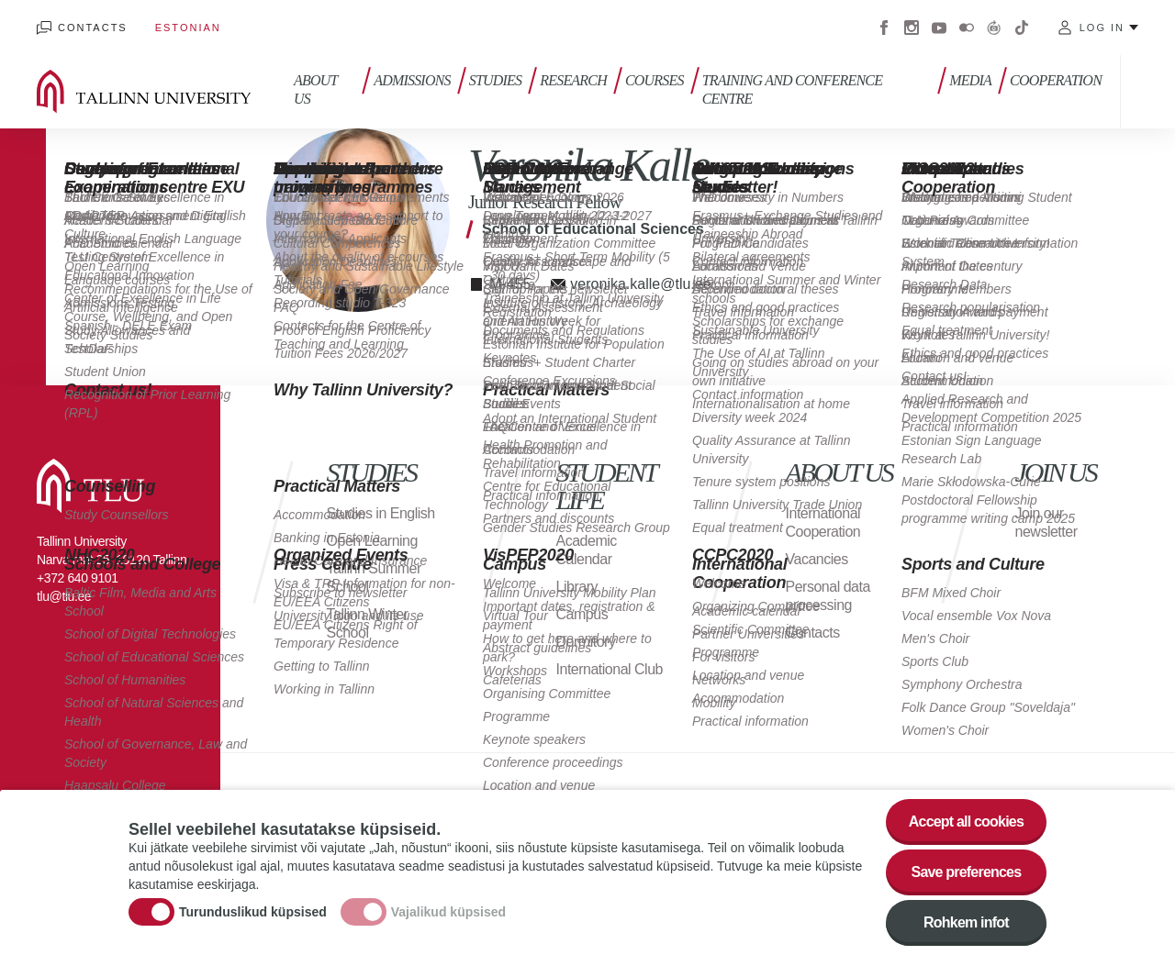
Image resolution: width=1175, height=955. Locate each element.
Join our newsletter (1046, 522)
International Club (609, 669)
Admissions (412, 80)
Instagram (911, 27)
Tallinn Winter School (367, 623)
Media (970, 80)
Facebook (884, 27)
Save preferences (967, 876)
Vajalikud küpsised (448, 915)
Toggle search (1148, 91)
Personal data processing (828, 596)
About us (315, 89)
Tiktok (1022, 27)
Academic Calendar (586, 550)
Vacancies (817, 559)
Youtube (939, 27)
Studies (495, 80)
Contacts (93, 27)
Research (573, 80)
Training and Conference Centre (792, 89)
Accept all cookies (966, 826)
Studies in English (381, 513)
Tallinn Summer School (374, 577)
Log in (1102, 27)
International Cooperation (823, 522)
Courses (654, 80)
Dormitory (586, 642)
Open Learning (372, 541)
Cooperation (1056, 80)
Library (577, 586)
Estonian (188, 27)
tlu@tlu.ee (64, 596)
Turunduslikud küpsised (253, 915)
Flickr (966, 27)
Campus (582, 614)
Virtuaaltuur (994, 27)
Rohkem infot (966, 927)
